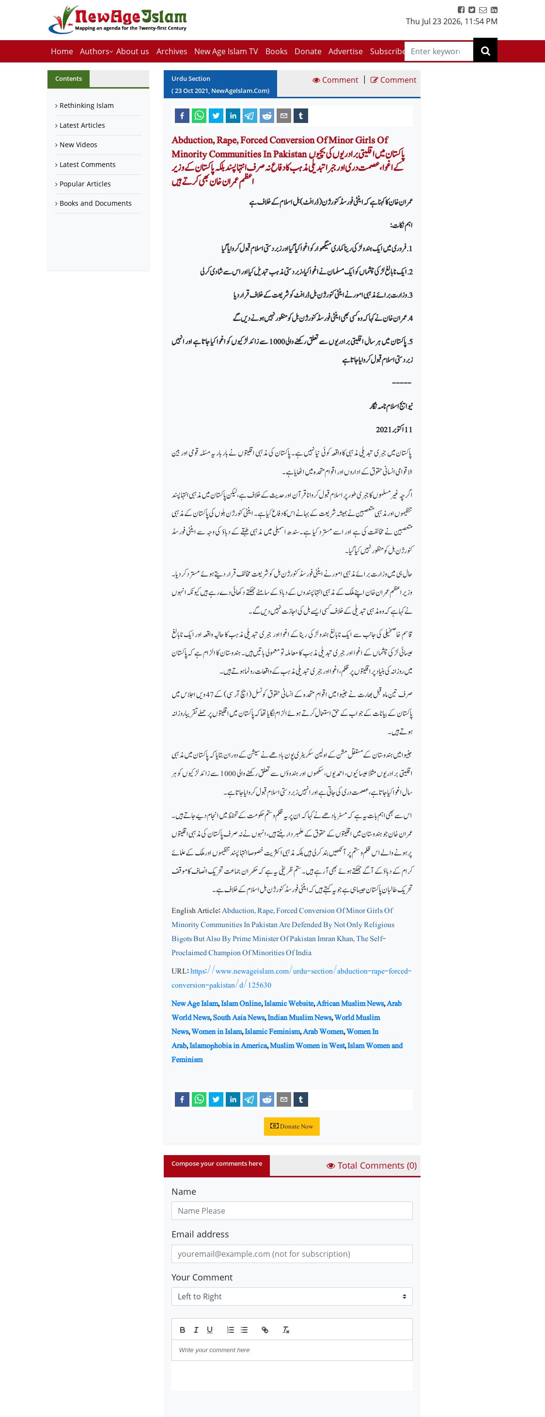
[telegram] (250, 115)
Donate (308, 51)
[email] (284, 115)
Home (62, 51)
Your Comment (202, 1277)
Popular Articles (85, 183)
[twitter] (216, 115)
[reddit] (267, 115)
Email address (200, 1234)
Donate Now (291, 1126)
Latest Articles (82, 125)
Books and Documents (96, 203)
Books (276, 51)
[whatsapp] (199, 115)
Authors (94, 51)
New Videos (78, 144)
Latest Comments (88, 164)
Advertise (345, 51)
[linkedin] (233, 115)
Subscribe (388, 51)
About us (132, 51)
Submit (196, 1407)
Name (183, 1191)
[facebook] (182, 115)
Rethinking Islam (87, 105)
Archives (171, 51)
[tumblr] (301, 115)
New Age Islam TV (226, 51)
